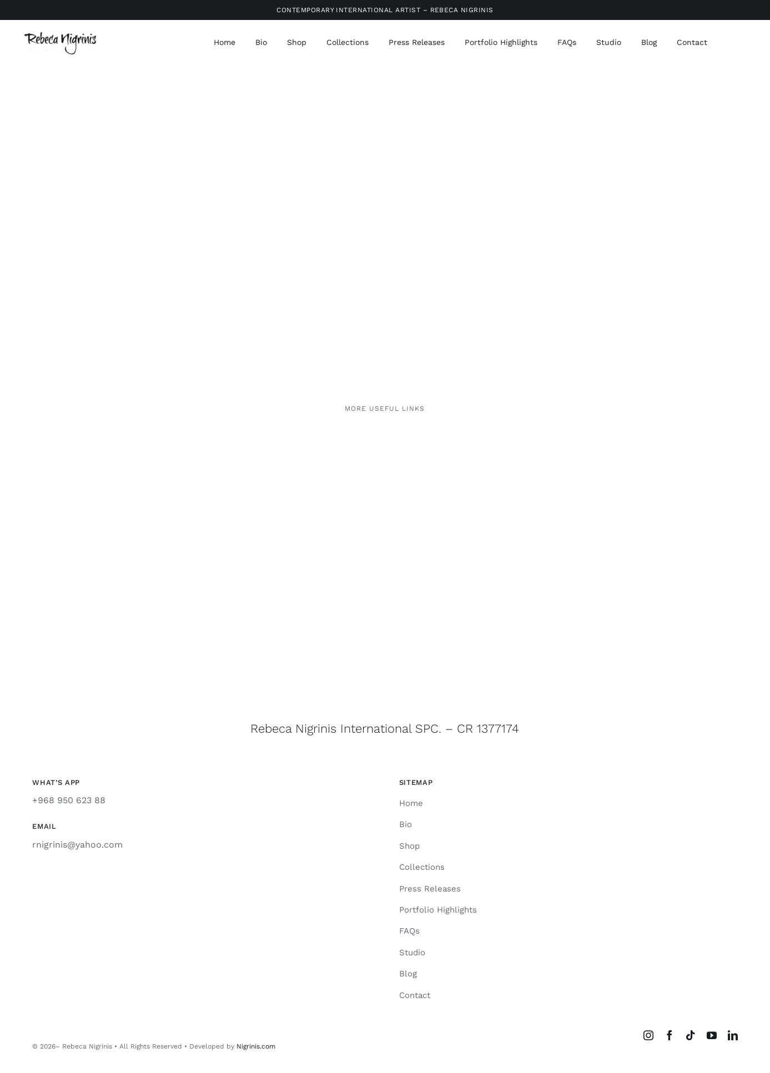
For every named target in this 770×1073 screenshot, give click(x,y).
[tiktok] (691, 1035)
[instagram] (648, 1035)
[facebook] (670, 1035)
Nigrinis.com (255, 1046)
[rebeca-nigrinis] (61, 32)
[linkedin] (733, 1035)
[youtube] (712, 1035)
